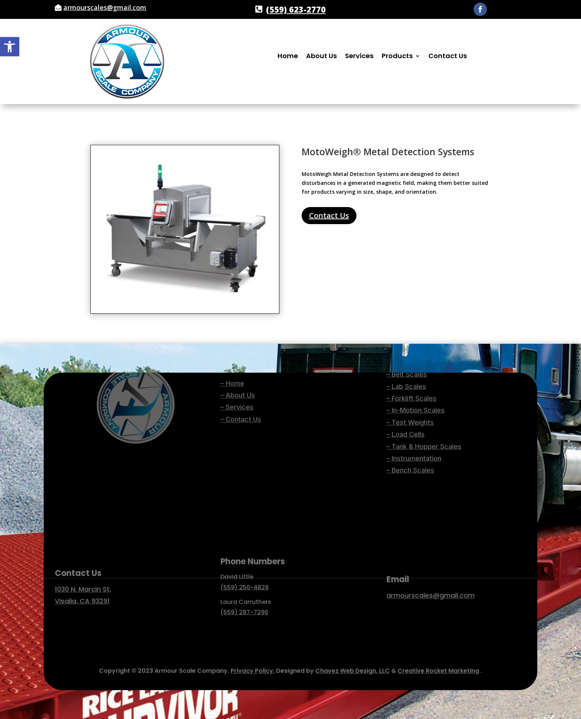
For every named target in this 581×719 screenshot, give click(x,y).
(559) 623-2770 (296, 9)
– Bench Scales (410, 418)
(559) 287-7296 (244, 593)
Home (288, 56)
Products (397, 56)
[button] (9, 46)
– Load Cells (405, 382)
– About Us (237, 375)
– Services (236, 388)
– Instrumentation (413, 405)
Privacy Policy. (252, 668)
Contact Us (447, 56)
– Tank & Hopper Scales (423, 393)
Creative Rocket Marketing (438, 668)
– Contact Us (240, 399)
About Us (321, 56)
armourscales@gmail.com (104, 7)
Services (359, 56)
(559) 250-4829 (244, 568)
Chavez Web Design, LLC (352, 668)
